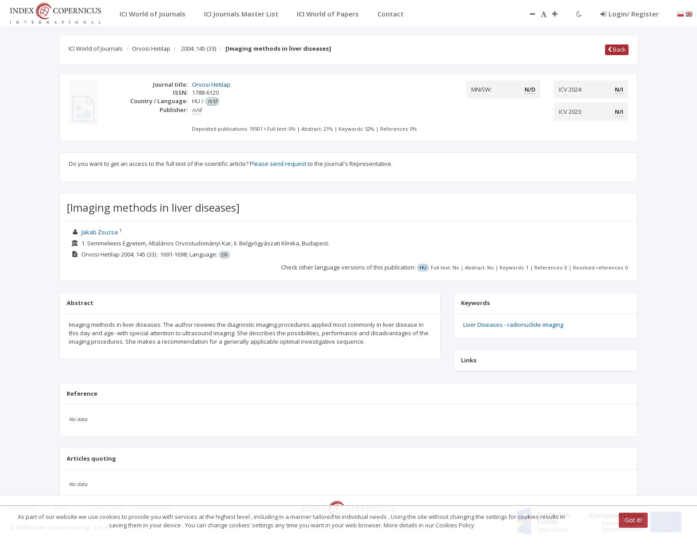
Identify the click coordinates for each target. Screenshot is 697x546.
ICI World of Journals (95, 48)
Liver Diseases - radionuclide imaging (513, 325)
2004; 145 (198, 48)
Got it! (633, 520)
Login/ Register (630, 13)
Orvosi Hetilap (151, 48)
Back (617, 49)
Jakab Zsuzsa (99, 232)
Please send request (278, 164)
